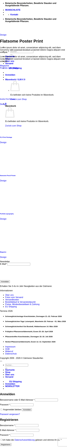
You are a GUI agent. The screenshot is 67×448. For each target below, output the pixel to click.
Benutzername (7, 425)
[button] (12, 386)
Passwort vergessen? (10, 414)
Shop (7, 372)
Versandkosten (12, 300)
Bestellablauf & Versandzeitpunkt (20, 302)
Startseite (10, 370)
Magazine (4, 66)
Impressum (10, 347)
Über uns (9, 61)
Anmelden (5, 282)
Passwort (5, 405)
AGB (7, 349)
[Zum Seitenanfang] (1, 361)
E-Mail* (3, 264)
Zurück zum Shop (18, 99)
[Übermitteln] (11, 54)
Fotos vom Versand (14, 297)
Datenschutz (11, 354)
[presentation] (19, 273)
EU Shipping (11, 307)
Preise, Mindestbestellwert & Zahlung (22, 304)
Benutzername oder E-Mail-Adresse (17, 400)
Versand (9, 63)
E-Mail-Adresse (8, 430)
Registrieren (5, 445)
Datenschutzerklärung (25, 440)
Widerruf (9, 351)
